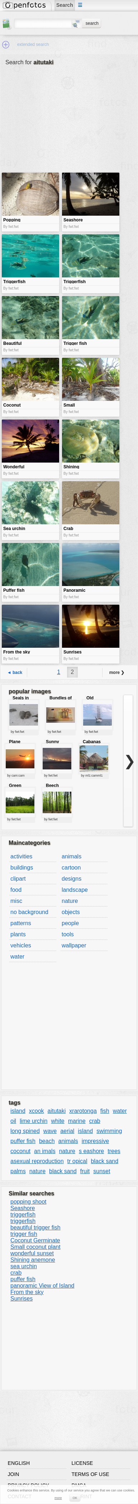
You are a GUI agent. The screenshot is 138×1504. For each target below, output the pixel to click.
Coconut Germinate (35, 1240)
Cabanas (92, 741)
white (57, 1121)
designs (71, 879)
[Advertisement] (48, 124)
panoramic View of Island (42, 1286)
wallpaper (74, 945)
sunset (101, 1171)
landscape (75, 890)
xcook (36, 1111)
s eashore (91, 1151)
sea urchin (23, 1266)
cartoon (71, 868)
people (70, 923)
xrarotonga (83, 1111)
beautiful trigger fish (35, 1227)
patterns (20, 923)
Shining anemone (32, 1260)
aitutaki (57, 1111)
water (17, 957)
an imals (45, 1151)
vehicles (20, 945)
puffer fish (22, 1141)
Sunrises (21, 1298)
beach (47, 1141)
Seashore (22, 1208)
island (17, 1111)
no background (29, 912)
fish (104, 1111)
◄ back (15, 672)
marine (77, 1121)
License (82, 1463)
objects (71, 912)
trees (114, 1151)
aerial (67, 1131)
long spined (25, 1131)
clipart (18, 879)
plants (18, 934)
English (19, 1463)
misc (16, 901)
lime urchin (33, 1121)
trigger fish (23, 1234)
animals (71, 856)
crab (94, 1121)
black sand (105, 1161)
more (58, 1498)
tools (68, 934)
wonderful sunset (32, 1253)
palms (18, 1171)
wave (50, 1131)
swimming (109, 1131)
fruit (85, 1171)
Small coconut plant (35, 1247)
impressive (95, 1141)
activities (21, 856)
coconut (20, 1151)
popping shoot (28, 1202)
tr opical (77, 1161)
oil (13, 1121)
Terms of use (90, 1474)
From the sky (26, 1292)
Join (13, 1474)
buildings (21, 868)
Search (64, 5)
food (16, 890)
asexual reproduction (37, 1161)
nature (70, 901)
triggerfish (22, 1215)
